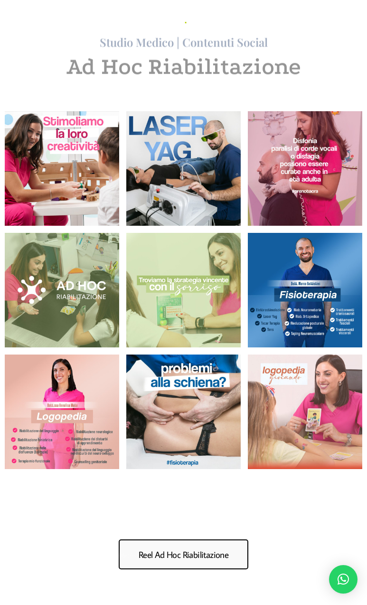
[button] (343, 579)
